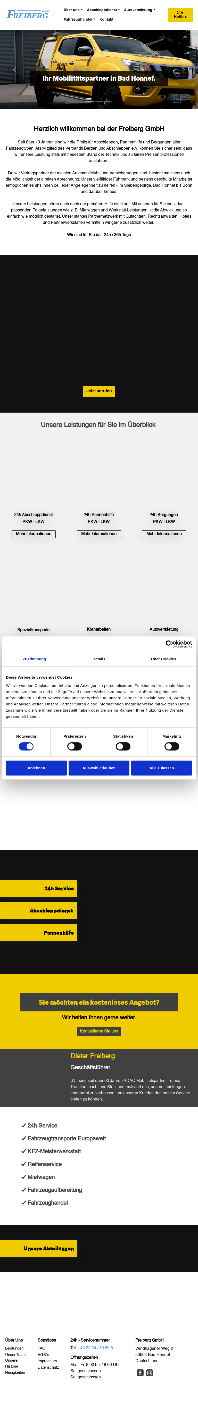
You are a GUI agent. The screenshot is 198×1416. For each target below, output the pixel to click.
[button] (15, 69)
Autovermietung (138, 10)
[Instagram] (149, 1373)
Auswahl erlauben (99, 768)
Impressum (48, 1361)
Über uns (72, 10)
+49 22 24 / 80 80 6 (95, 1348)
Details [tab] (99, 659)
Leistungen (14, 1348)
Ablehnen (36, 768)
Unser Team (16, 1355)
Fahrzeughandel (78, 19)
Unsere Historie (12, 1363)
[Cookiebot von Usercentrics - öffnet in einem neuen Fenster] (169, 644)
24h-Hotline (180, 15)
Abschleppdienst (102, 10)
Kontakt (106, 19)
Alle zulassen (162, 768)
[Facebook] (140, 1373)
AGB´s (43, 1355)
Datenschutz (48, 1367)
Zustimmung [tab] (34, 659)
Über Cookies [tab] (163, 659)
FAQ (42, 1348)
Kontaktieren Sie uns (99, 1031)
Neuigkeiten (15, 1373)
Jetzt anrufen (99, 391)
